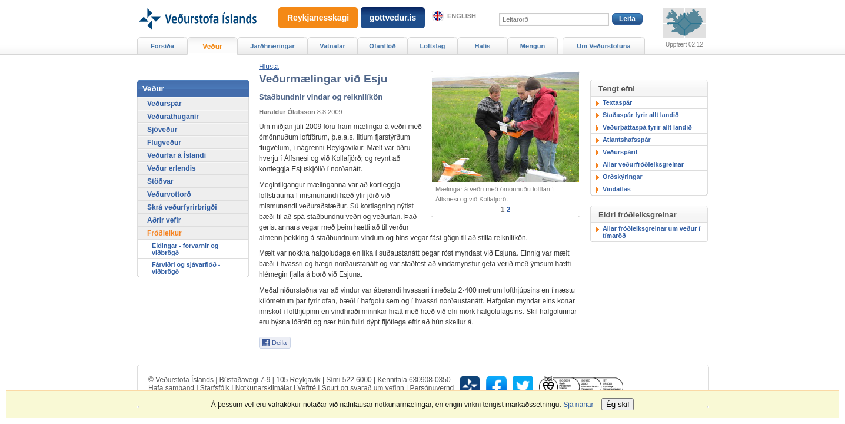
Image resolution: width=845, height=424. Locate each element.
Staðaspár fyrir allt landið (641, 114)
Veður (212, 46)
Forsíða (162, 45)
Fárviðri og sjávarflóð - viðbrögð (186, 268)
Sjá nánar (578, 404)
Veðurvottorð (169, 194)
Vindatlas (617, 189)
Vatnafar (332, 45)
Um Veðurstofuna (603, 45)
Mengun (532, 45)
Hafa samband (171, 388)
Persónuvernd (432, 388)
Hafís (483, 45)
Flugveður (164, 142)
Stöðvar (160, 181)
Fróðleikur (164, 233)
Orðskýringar (623, 176)
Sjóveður (162, 129)
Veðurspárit (620, 151)
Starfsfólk (214, 388)
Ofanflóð (382, 45)
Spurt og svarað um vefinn (363, 388)
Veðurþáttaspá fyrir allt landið (647, 127)
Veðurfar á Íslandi (176, 155)
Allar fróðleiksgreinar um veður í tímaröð (651, 232)
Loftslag (432, 45)
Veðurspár (164, 104)
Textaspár (617, 102)
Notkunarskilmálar (263, 388)
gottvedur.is (393, 17)
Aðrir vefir (164, 220)
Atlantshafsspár (627, 139)
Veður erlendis (171, 168)
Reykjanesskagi (318, 17)
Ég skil (617, 404)
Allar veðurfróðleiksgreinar (643, 164)
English (461, 15)
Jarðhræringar (272, 45)
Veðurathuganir (173, 116)
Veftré (306, 388)
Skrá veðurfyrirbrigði (182, 207)
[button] (269, 66)
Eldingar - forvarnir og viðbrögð (185, 249)
